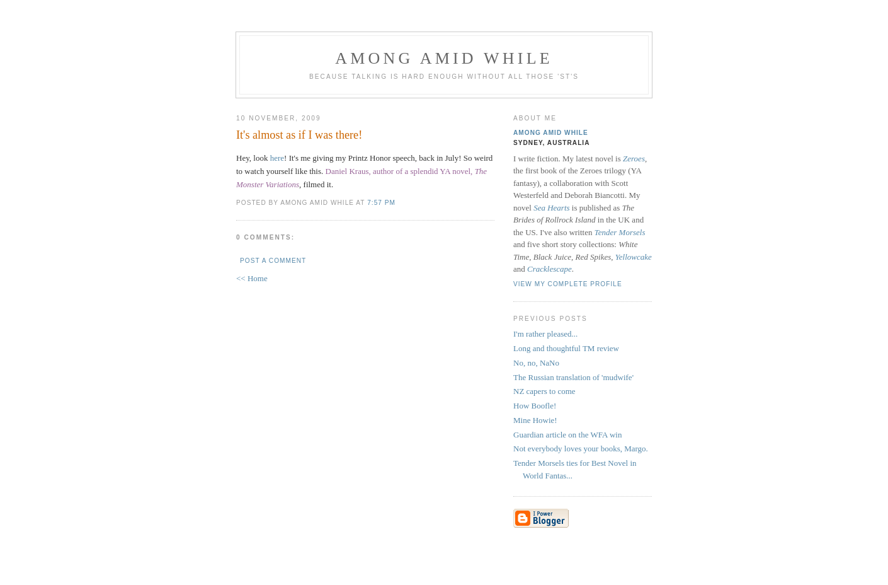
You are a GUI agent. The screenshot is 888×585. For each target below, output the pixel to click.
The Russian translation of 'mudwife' (573, 377)
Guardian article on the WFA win (567, 434)
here (277, 158)
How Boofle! (534, 405)
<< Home (252, 278)
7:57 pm (381, 202)
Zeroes (634, 158)
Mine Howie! (535, 420)
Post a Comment (273, 260)
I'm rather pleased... (545, 334)
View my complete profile (567, 284)
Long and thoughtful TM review (566, 348)
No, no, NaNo (536, 363)
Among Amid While (444, 58)
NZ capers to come (544, 391)
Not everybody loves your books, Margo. (580, 448)
